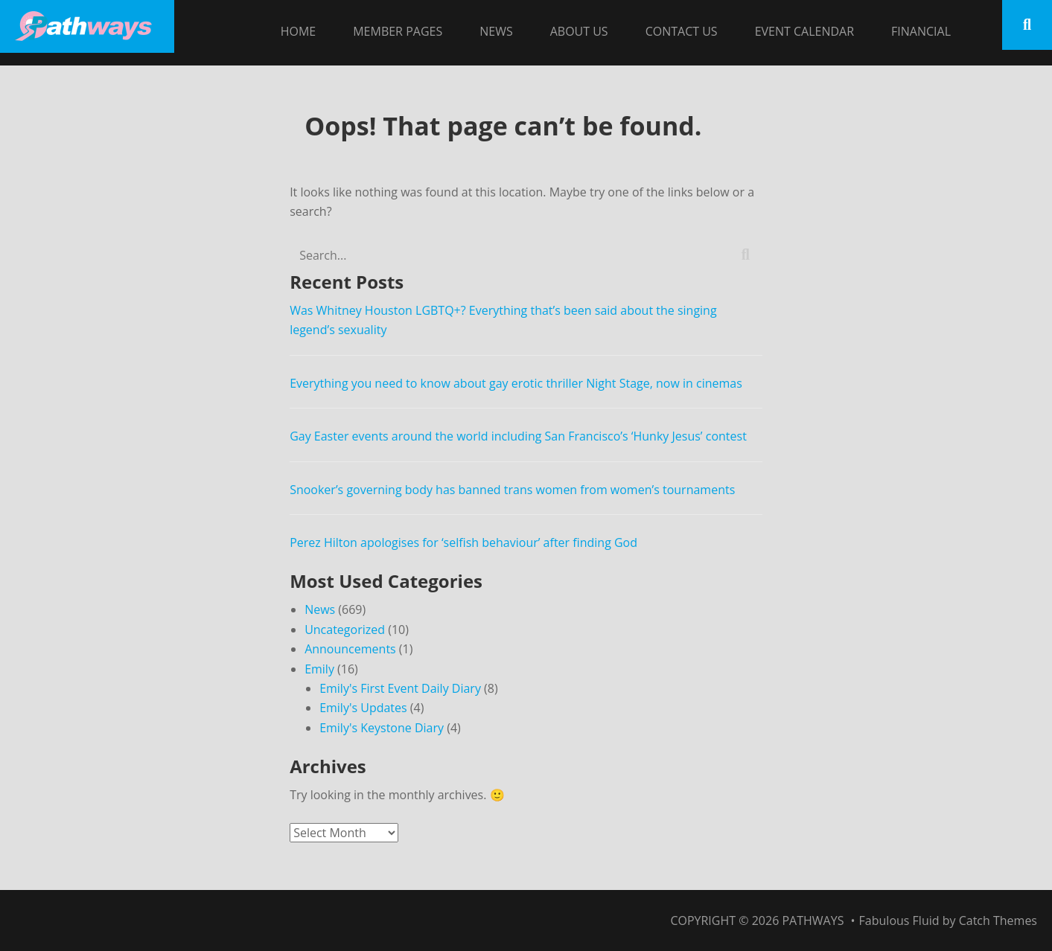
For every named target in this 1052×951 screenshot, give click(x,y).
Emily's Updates (363, 707)
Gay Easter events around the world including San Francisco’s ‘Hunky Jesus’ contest (520, 436)
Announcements (350, 649)
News (495, 31)
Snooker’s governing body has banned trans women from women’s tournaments (512, 489)
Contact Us (681, 31)
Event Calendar (804, 31)
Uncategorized (345, 629)
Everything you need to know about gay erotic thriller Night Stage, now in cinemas (516, 383)
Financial (921, 31)
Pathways (813, 920)
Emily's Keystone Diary (381, 728)
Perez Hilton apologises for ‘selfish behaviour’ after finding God (463, 542)
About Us (579, 31)
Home (298, 31)
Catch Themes (998, 920)
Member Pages (397, 31)
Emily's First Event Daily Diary (400, 688)
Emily (319, 669)
